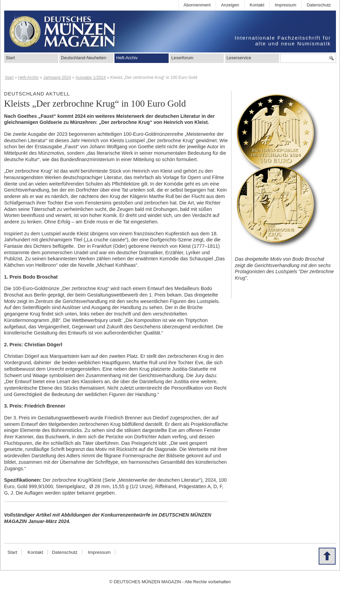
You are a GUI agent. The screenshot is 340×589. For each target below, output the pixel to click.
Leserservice (239, 57)
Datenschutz (319, 4)
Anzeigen (230, 4)
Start (10, 57)
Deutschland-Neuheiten (83, 57)
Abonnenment (197, 4)
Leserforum (182, 57)
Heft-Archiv (126, 57)
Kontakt (257, 4)
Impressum (285, 4)
